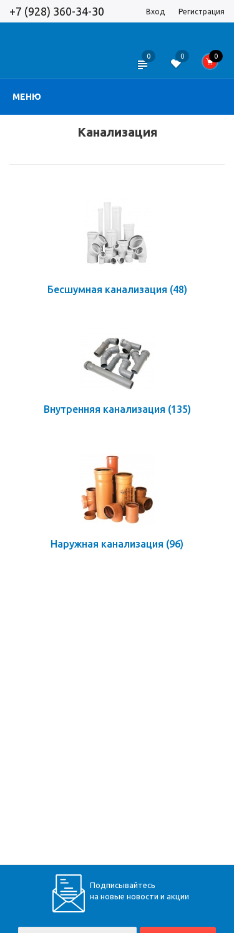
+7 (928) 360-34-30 (56, 11)
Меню (26, 97)
